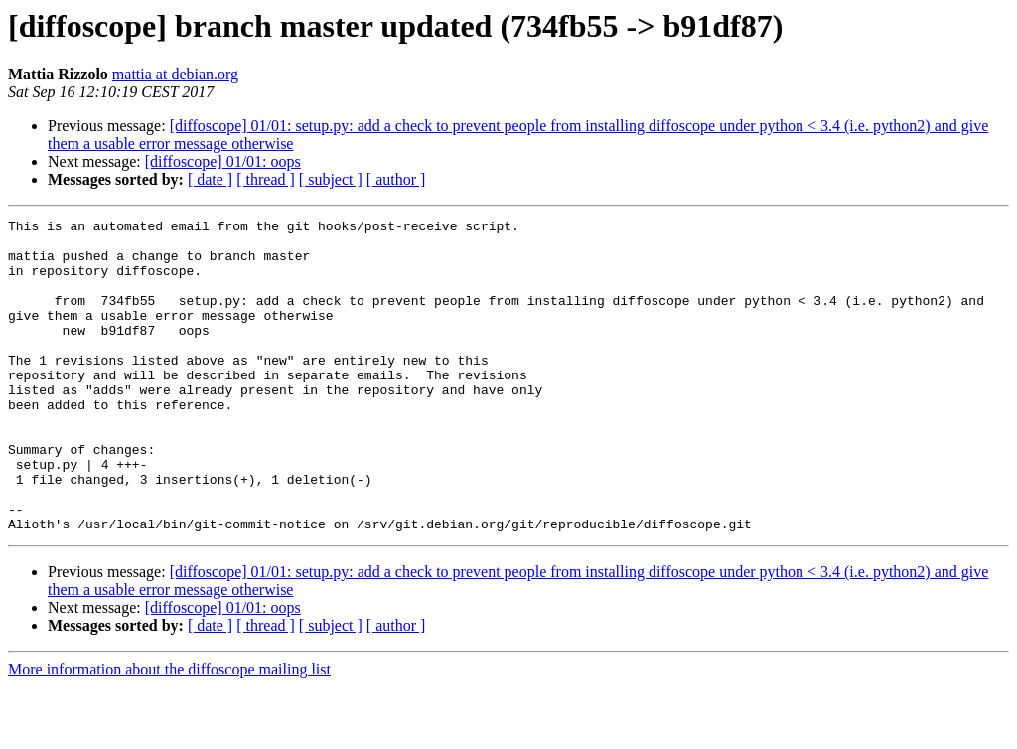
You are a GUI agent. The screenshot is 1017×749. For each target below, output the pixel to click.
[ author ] (396, 179)
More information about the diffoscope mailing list (169, 731)
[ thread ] (265, 179)
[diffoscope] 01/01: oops (223, 161)
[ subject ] (331, 179)
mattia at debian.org (175, 74)
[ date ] (210, 179)
